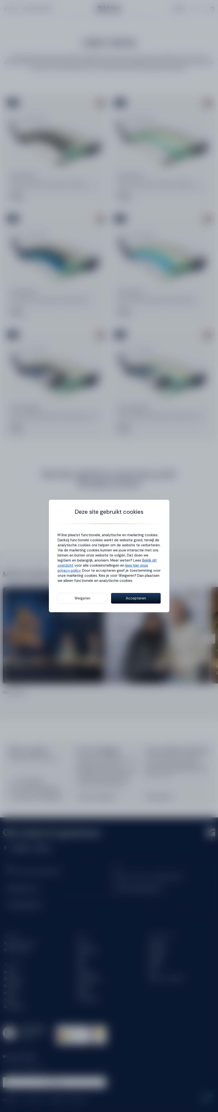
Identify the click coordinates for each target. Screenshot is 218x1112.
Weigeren (82, 598)
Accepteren (136, 598)
